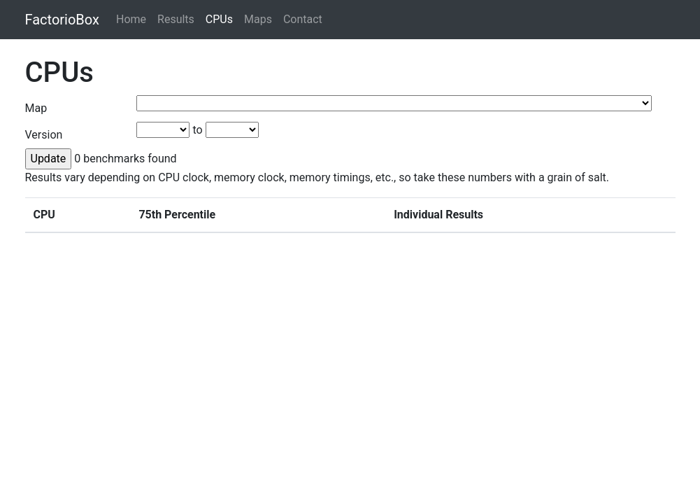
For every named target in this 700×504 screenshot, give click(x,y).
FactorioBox (62, 19)
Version (44, 134)
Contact (302, 19)
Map (36, 108)
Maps (258, 19)
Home (131, 19)
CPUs (219, 19)
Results (175, 19)
